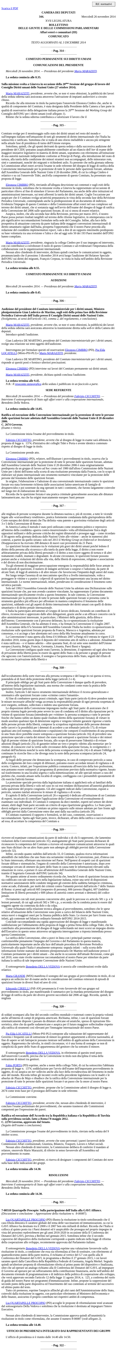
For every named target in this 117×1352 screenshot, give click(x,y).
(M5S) (30, 975)
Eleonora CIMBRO (17, 184)
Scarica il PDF (9, 8)
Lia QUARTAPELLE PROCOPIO (25, 1219)
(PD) (32, 184)
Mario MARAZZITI (85, 71)
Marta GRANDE (15, 975)
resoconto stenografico (28, 384)
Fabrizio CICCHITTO (87, 396)
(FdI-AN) (35, 988)
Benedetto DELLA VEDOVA (43, 966)
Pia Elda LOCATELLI (19, 1033)
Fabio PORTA (14, 1065)
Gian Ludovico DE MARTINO (24, 340)
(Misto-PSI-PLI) (27, 353)
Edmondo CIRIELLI (18, 988)
